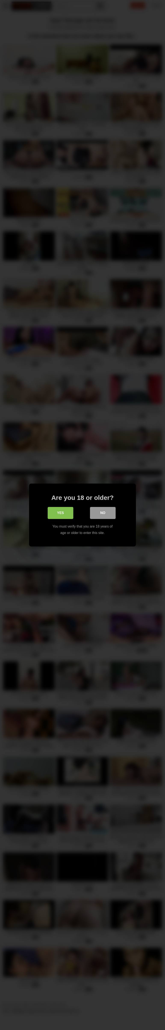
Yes (60, 513)
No (102, 513)
